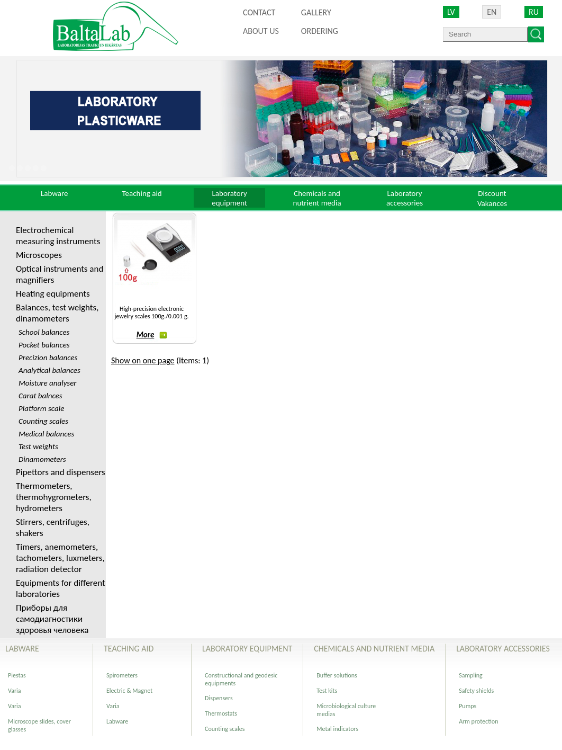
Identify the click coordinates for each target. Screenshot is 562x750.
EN (491, 12)
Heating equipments (53, 293)
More (152, 335)
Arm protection (478, 721)
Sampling (471, 675)
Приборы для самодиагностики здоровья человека (52, 619)
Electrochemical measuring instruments (58, 236)
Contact (259, 12)
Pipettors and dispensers (60, 472)
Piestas (17, 675)
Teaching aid (142, 193)
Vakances (492, 203)
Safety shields (476, 690)
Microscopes (39, 255)
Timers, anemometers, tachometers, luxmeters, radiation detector (60, 558)
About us (261, 31)
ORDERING (319, 31)
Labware (54, 193)
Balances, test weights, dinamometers (57, 313)
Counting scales (224, 729)
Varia (14, 690)
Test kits (326, 690)
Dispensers (219, 698)
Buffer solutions (336, 675)
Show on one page (143, 360)
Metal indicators (337, 729)
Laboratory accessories (404, 198)
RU (534, 12)
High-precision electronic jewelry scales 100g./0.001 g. (151, 312)
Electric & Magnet (129, 690)
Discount (492, 193)
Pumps (467, 706)
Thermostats (221, 713)
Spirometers (122, 675)
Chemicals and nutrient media (317, 198)
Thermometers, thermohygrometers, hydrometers (54, 497)
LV (451, 12)
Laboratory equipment (229, 198)
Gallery (316, 12)
